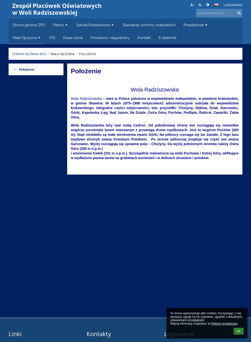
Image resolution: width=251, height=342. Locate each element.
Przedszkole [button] (196, 25)
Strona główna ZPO (29, 54)
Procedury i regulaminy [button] (110, 38)
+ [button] (192, 4)
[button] (216, 5)
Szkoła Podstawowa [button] (95, 25)
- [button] (200, 4)
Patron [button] (61, 25)
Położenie (87, 54)
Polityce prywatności (224, 323)
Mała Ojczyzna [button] (27, 38)
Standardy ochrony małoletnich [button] (149, 25)
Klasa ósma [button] (73, 38)
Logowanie (233, 5)
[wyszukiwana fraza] (219, 13)
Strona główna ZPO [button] (29, 25)
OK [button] (239, 331)
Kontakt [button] (144, 38)
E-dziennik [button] (167, 38)
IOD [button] (52, 38)
